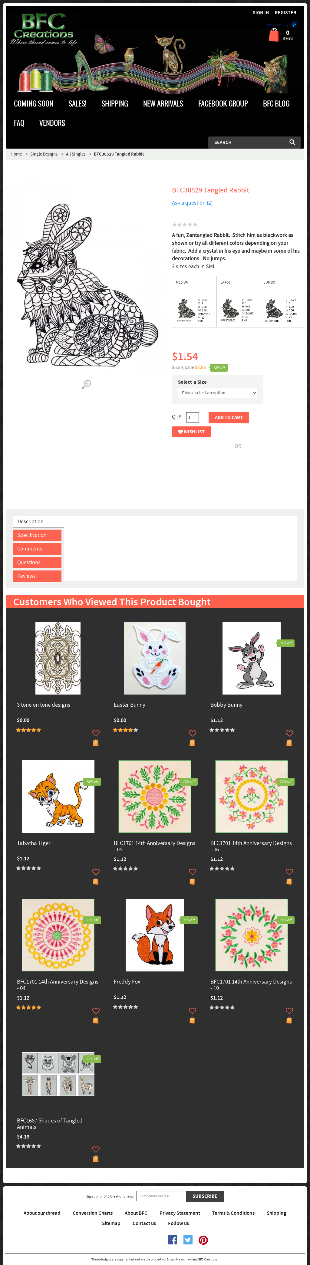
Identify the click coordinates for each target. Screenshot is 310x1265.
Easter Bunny (129, 705)
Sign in (261, 13)
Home (16, 154)
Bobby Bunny (226, 705)
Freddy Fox (127, 982)
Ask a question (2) (192, 202)
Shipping (276, 1213)
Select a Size (192, 382)
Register (285, 13)
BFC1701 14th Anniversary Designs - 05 (154, 846)
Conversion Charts (93, 1213)
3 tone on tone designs (43, 705)
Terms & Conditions (233, 1213)
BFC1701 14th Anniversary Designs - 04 (57, 985)
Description (31, 521)
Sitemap (111, 1223)
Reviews (26, 576)
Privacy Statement (180, 1213)
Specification (32, 535)
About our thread (42, 1213)
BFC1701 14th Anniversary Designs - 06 (251, 846)
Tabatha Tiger (34, 843)
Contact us (144, 1223)
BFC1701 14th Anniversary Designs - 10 (251, 985)
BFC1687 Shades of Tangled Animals (50, 1124)
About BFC (136, 1213)
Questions (29, 562)
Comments (29, 548)
